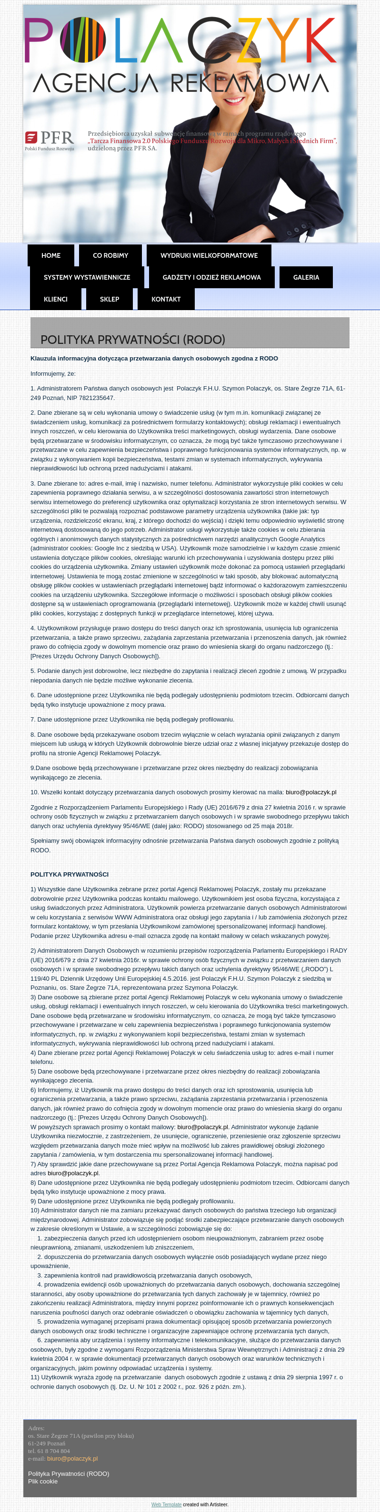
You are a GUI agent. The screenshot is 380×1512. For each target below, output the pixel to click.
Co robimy (110, 255)
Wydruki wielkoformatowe (209, 255)
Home (50, 255)
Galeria (306, 277)
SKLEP (109, 299)
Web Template (166, 1504)
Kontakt (165, 299)
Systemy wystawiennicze (87, 277)
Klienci (56, 299)
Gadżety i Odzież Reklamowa (212, 277)
